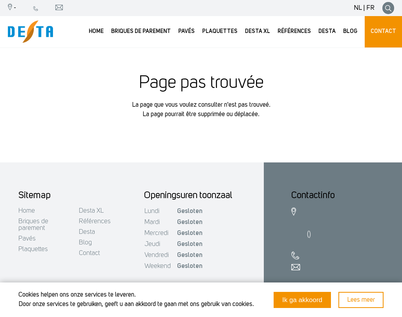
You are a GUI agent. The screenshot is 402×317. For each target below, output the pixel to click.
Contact (89, 253)
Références (95, 221)
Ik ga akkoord (302, 300)
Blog (85, 242)
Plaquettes (33, 249)
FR (370, 8)
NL (358, 8)
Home (26, 211)
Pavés (27, 238)
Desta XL (91, 211)
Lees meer (361, 300)
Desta (87, 232)
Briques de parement (33, 224)
